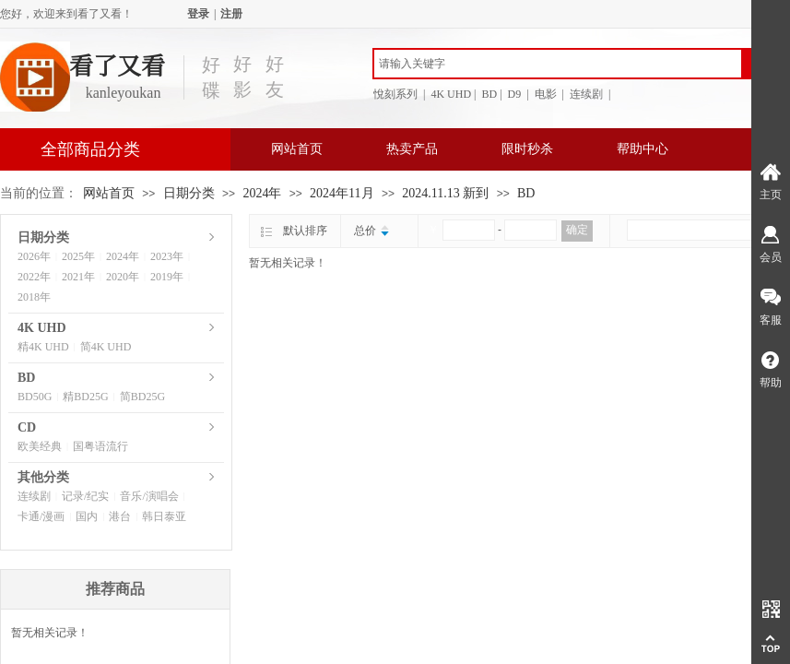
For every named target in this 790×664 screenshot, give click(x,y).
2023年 (166, 256)
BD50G (35, 396)
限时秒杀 (527, 149)
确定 (577, 229)
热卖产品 (412, 149)
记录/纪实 (85, 496)
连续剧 (34, 496)
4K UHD (42, 328)
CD (27, 427)
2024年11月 (341, 193)
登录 (198, 13)
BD (526, 193)
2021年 (78, 276)
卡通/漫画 (41, 516)
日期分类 (189, 193)
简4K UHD (106, 346)
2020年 (122, 276)
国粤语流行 (100, 446)
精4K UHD (43, 346)
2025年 (78, 256)
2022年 (34, 276)
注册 (231, 13)
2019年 (166, 276)
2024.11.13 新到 (445, 193)
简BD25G (142, 396)
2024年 (261, 193)
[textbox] (557, 63)
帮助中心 (642, 149)
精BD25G (85, 396)
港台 (120, 516)
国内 (87, 516)
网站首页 (297, 149)
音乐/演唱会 (149, 496)
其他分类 (43, 477)
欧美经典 (40, 446)
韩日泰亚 (164, 516)
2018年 (34, 296)
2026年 (34, 256)
